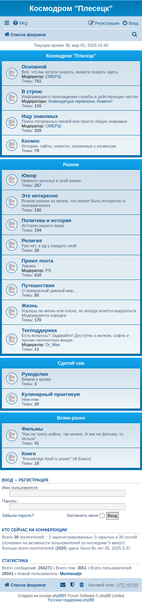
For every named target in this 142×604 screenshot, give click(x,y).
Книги (29, 453)
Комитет (105, 101)
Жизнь (30, 305)
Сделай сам (71, 363)
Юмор (29, 175)
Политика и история (46, 220)
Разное (71, 164)
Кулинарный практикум (51, 394)
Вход (7, 480)
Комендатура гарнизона (71, 101)
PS (48, 270)
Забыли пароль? (18, 515)
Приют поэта (37, 261)
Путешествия (38, 285)
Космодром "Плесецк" (71, 56)
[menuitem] (20, 23)
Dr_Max (52, 344)
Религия (32, 240)
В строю (32, 91)
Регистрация (33, 480)
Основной (34, 67)
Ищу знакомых (40, 116)
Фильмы (32, 429)
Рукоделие (35, 374)
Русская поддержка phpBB (71, 600)
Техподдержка (39, 330)
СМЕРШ (53, 76)
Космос (31, 141)
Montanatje (71, 573)
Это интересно (40, 196)
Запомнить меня (85, 515)
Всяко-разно (71, 418)
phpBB (58, 596)
